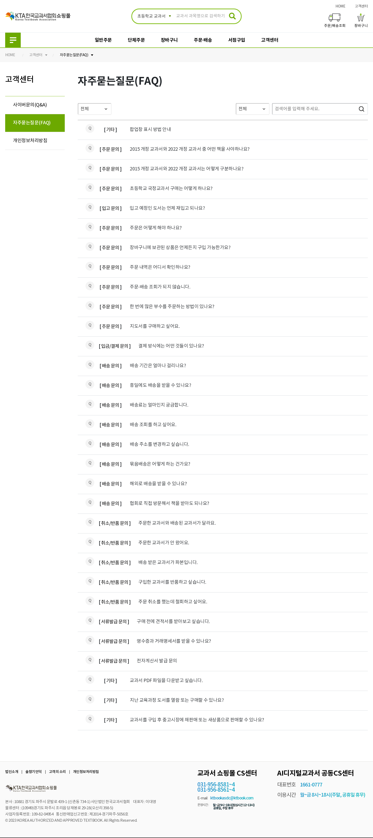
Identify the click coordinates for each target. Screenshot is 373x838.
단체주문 (136, 40)
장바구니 (169, 40)
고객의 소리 (57, 772)
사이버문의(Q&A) (30, 105)
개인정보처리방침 (30, 140)
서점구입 (236, 40)
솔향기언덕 (33, 772)
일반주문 (103, 40)
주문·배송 (203, 40)
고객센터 (361, 6)
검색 (361, 109)
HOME (340, 6)
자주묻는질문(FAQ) (74, 55)
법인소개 (11, 772)
